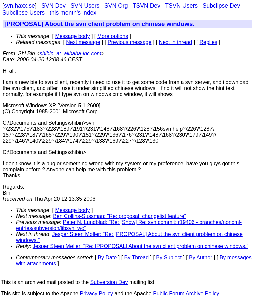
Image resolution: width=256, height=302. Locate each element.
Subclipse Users (23, 12)
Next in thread (175, 42)
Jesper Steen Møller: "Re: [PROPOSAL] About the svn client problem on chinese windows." (140, 246)
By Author (200, 257)
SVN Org (116, 5)
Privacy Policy (96, 293)
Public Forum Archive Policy (186, 293)
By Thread (136, 257)
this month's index (73, 12)
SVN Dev (53, 5)
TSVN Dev (146, 5)
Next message (83, 42)
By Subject (168, 257)
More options (112, 36)
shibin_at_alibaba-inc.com (70, 53)
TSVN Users (181, 5)
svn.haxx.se (19, 5)
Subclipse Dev (221, 5)
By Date (107, 257)
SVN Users (84, 5)
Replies (208, 42)
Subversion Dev (109, 282)
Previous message (130, 42)
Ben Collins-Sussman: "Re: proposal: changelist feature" (119, 216)
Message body (72, 36)
